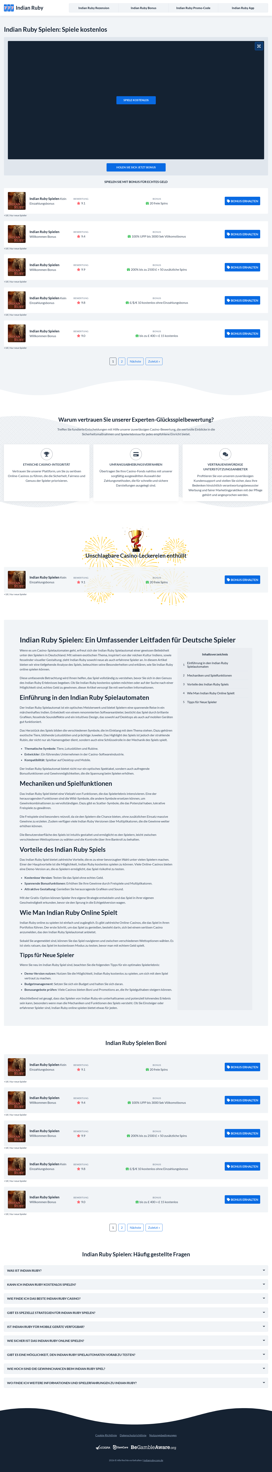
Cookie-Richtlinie (106, 1435)
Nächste (135, 361)
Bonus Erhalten (242, 201)
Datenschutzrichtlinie (133, 1435)
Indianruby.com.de (153, 1460)
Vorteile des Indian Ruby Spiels (208, 684)
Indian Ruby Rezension (93, 8)
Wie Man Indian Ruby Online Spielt (211, 693)
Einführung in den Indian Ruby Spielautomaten (207, 664)
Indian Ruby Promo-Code (193, 8)
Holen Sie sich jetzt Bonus (136, 167)
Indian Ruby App (243, 8)
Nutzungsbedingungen (163, 1435)
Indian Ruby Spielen (44, 199)
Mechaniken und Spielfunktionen (209, 675)
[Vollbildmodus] (259, 46)
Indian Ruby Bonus (143, 8)
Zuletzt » (154, 361)
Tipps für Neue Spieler (202, 702)
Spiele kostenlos (136, 100)
